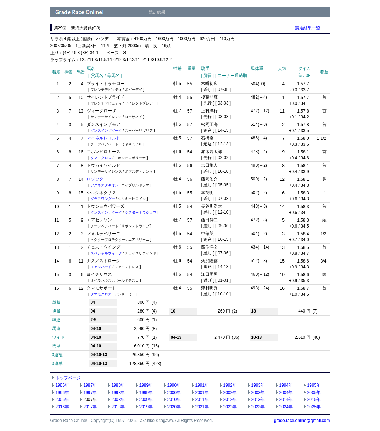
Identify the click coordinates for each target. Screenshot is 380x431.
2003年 (258, 392)
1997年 (90, 392)
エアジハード (101, 267)
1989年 (146, 385)
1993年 (258, 385)
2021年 (202, 406)
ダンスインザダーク (106, 130)
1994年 (286, 385)
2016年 (62, 406)
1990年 (174, 385)
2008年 (118, 399)
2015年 (314, 399)
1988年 (118, 385)
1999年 (146, 392)
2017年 (90, 406)
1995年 (314, 385)
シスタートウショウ (140, 212)
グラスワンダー (103, 199)
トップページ (68, 377)
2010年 (174, 399)
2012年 (230, 399)
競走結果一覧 (307, 28)
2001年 (202, 392)
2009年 (146, 399)
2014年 (286, 399)
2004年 (286, 392)
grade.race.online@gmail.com (302, 420)
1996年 (62, 392)
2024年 (286, 406)
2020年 (174, 406)
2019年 (146, 406)
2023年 (258, 406)
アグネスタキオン (105, 185)
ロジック (95, 179)
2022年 (230, 406)
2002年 (230, 392)
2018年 (118, 406)
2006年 (62, 399)
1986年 (62, 385)
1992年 (230, 385)
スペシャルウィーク (106, 253)
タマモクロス (101, 158)
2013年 (258, 399)
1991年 (202, 385)
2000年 (174, 392)
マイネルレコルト (103, 138)
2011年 (202, 399)
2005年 (314, 392)
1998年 (118, 392)
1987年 (90, 385)
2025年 (314, 406)
